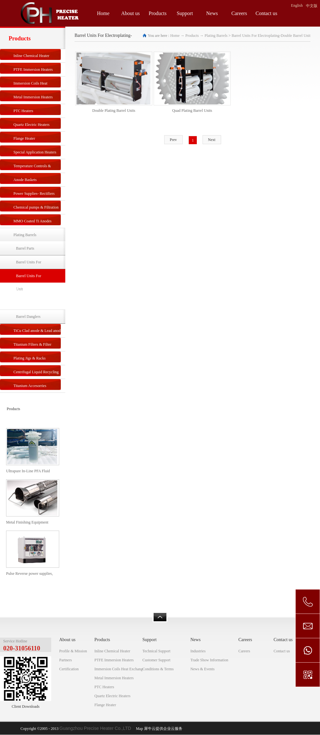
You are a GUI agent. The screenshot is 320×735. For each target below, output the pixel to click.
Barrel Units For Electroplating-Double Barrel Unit (271, 35)
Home (103, 13)
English (297, 5)
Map (138, 728)
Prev (173, 139)
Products (192, 35)
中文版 (311, 6)
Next (211, 139)
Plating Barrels (216, 35)
